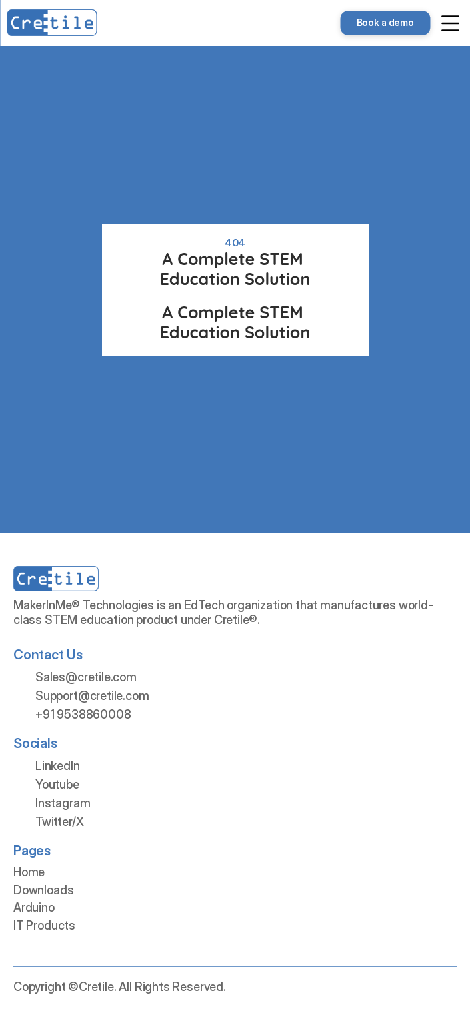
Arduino (34, 907)
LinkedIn (57, 766)
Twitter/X (59, 822)
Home (29, 872)
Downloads (43, 890)
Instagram (62, 803)
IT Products (44, 925)
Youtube (57, 784)
